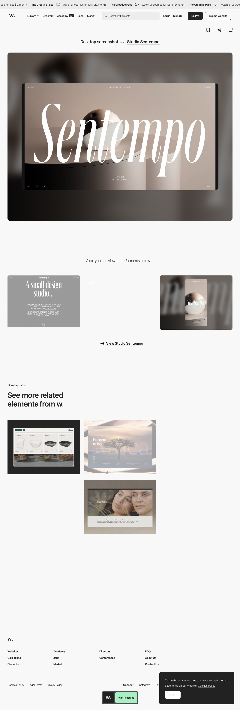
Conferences (107, 657)
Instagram (144, 684)
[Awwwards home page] (108, 697)
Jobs (80, 15)
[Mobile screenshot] (196, 302)
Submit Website (218, 15)
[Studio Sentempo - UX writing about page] (44, 301)
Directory (48, 15)
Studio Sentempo (143, 42)
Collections (14, 657)
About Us (150, 657)
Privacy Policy (54, 684)
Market (91, 15)
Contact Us (152, 664)
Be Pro (195, 15)
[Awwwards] (12, 15)
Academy (65, 15)
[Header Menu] (44, 447)
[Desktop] (196, 447)
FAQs (148, 651)
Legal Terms (35, 684)
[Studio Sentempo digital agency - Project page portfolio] (120, 301)
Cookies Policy (16, 684)
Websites (13, 651)
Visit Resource (126, 697)
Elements (13, 664)
